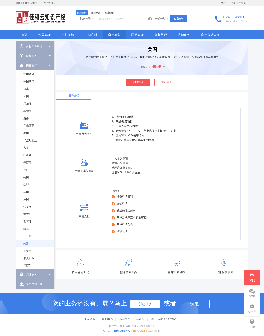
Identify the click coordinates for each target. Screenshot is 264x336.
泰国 (26, 133)
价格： (144, 67)
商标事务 (114, 34)
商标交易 (95, 12)
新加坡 (27, 103)
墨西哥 (27, 162)
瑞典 (26, 228)
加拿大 (27, 251)
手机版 (140, 319)
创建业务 (145, 304)
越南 (26, 118)
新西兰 (27, 265)
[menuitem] (35, 46)
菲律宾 (27, 111)
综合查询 (87, 19)
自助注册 (91, 34)
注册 (233, 3)
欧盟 (26, 184)
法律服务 (184, 34)
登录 (223, 3)
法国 (26, 199)
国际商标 (137, 34)
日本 (26, 88)
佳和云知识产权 (122, 331)
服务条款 (90, 319)
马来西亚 (28, 125)
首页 (24, 34)
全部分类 (162, 19)
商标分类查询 (210, 34)
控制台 (242, 3)
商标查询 (81, 12)
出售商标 (67, 34)
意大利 (27, 214)
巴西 (26, 169)
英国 (26, 192)
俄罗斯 (27, 206)
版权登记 (160, 34)
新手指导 (124, 319)
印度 (26, 147)
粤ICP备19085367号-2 (164, 319)
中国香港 (28, 74)
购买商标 (44, 34)
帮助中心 (107, 319)
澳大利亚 (28, 258)
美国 (26, 243)
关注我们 (49, 3)
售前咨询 (166, 82)
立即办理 (138, 82)
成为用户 (195, 304)
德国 (26, 177)
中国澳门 (28, 81)
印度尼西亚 (30, 140)
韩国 (26, 96)
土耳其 (27, 236)
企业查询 (109, 12)
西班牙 (27, 221)
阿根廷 (27, 155)
